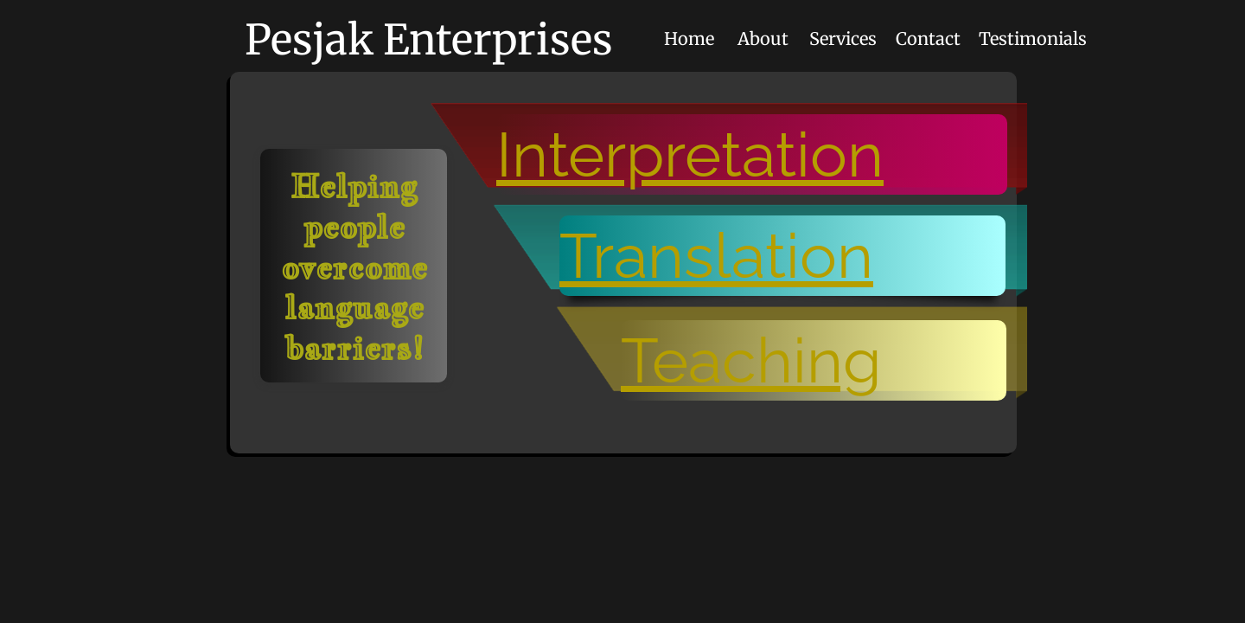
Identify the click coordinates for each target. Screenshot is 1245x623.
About (762, 38)
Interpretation (690, 154)
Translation (716, 255)
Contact (928, 38)
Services (843, 38)
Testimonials (1033, 38)
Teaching (751, 360)
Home (689, 38)
